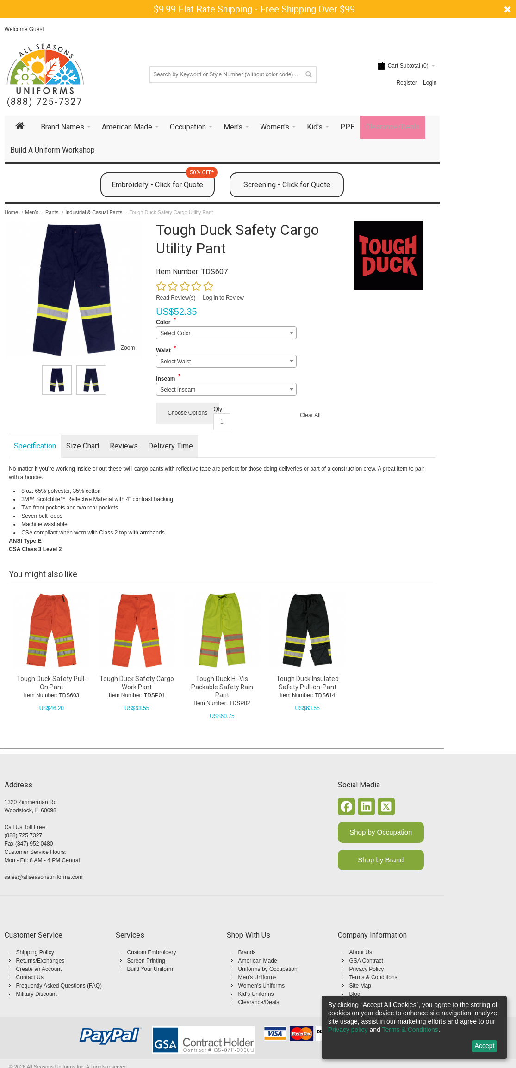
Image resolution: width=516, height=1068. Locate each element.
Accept (485, 1046)
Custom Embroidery (151, 952)
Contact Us (30, 977)
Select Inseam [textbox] (177, 390)
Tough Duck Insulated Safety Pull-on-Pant (307, 682)
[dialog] (414, 1027)
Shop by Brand (381, 860)
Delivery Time (170, 446)
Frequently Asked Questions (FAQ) (59, 985)
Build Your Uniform (150, 969)
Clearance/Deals (259, 1002)
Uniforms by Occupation (268, 969)
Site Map (360, 985)
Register (406, 83)
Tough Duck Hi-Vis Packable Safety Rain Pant (222, 686)
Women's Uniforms (261, 985)
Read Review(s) (175, 298)
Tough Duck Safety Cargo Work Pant (136, 682)
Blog (355, 994)
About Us (360, 952)
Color (163, 322)
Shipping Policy (35, 952)
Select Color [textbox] (175, 333)
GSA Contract (366, 961)
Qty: (218, 409)
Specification (35, 446)
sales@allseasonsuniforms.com (44, 877)
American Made (257, 961)
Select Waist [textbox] (175, 361)
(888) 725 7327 (23, 835)
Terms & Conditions (373, 977)
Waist (163, 350)
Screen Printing (146, 961)
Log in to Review (223, 298)
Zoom (128, 347)
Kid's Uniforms (256, 994)
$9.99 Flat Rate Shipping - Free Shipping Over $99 (254, 9)
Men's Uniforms (257, 977)
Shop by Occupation (380, 832)
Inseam (165, 378)
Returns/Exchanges (40, 961)
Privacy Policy (366, 969)
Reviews (124, 446)
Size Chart (82, 446)
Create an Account (39, 969)
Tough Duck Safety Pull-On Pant (52, 682)
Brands (247, 952)
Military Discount (36, 994)
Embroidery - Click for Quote (163, 180)
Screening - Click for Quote (286, 184)
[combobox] (226, 332)
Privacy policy (348, 1029)
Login (429, 83)
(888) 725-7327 (44, 102)
